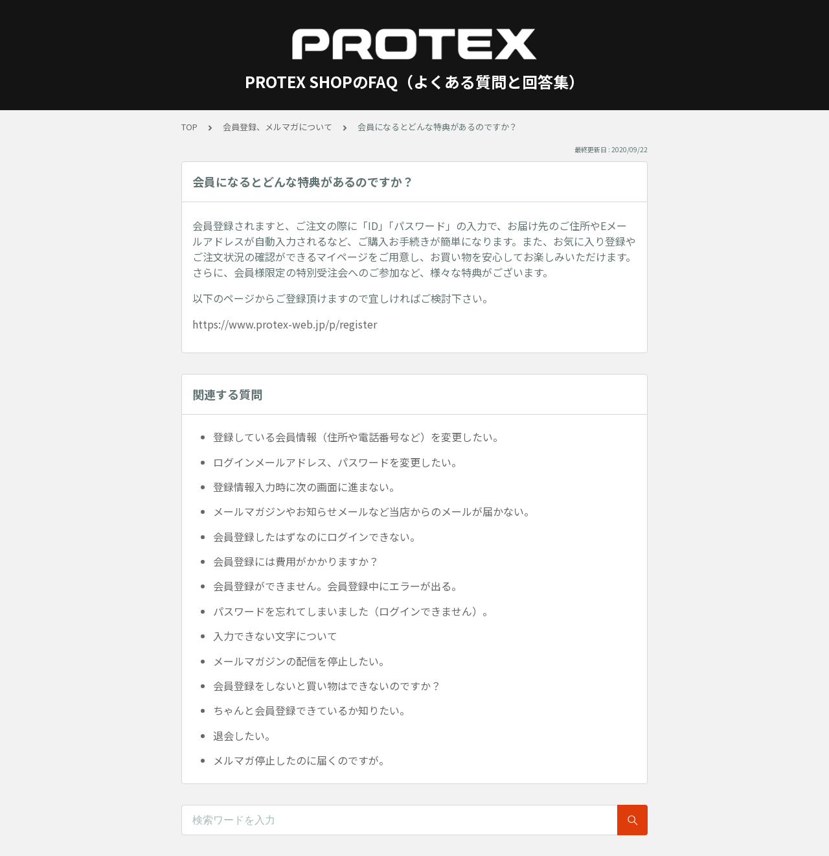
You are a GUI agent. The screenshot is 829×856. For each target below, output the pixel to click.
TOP (189, 127)
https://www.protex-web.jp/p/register (284, 324)
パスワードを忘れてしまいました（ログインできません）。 (353, 611)
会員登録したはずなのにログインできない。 (316, 536)
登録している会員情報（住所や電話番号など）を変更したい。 (358, 437)
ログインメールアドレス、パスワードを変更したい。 (337, 462)
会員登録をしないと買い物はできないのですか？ (327, 685)
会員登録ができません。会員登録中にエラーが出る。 (337, 586)
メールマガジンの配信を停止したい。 (301, 661)
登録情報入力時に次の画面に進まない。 (306, 486)
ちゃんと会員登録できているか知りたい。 (311, 710)
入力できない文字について (275, 635)
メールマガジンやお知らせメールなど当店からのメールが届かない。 (373, 511)
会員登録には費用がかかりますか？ (296, 561)
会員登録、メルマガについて (277, 127)
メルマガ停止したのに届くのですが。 (301, 760)
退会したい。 (244, 735)
